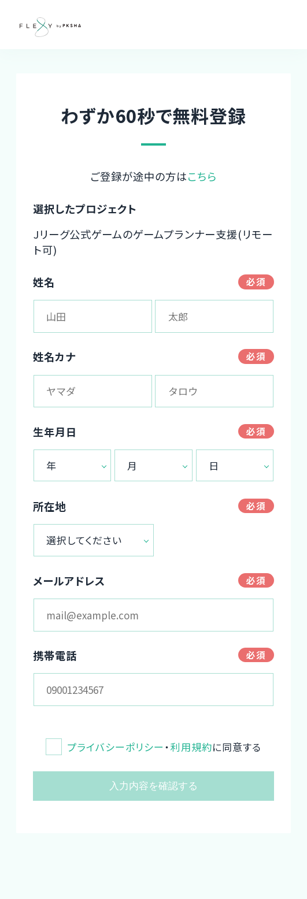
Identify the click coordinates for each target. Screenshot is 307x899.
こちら (202, 176)
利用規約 (191, 747)
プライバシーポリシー (116, 747)
